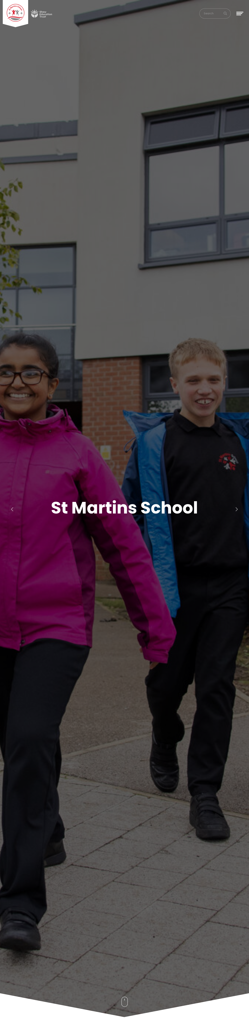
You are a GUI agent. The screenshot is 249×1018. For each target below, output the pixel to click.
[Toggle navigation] (239, 14)
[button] (12, 509)
